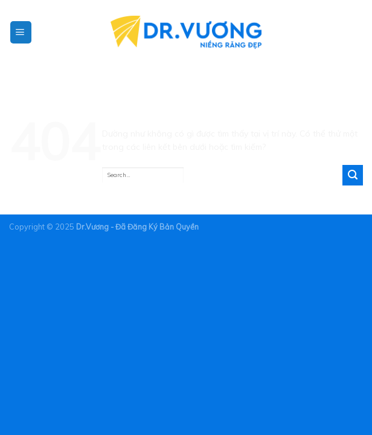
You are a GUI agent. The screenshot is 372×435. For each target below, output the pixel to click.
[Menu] (20, 32)
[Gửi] (352, 175)
